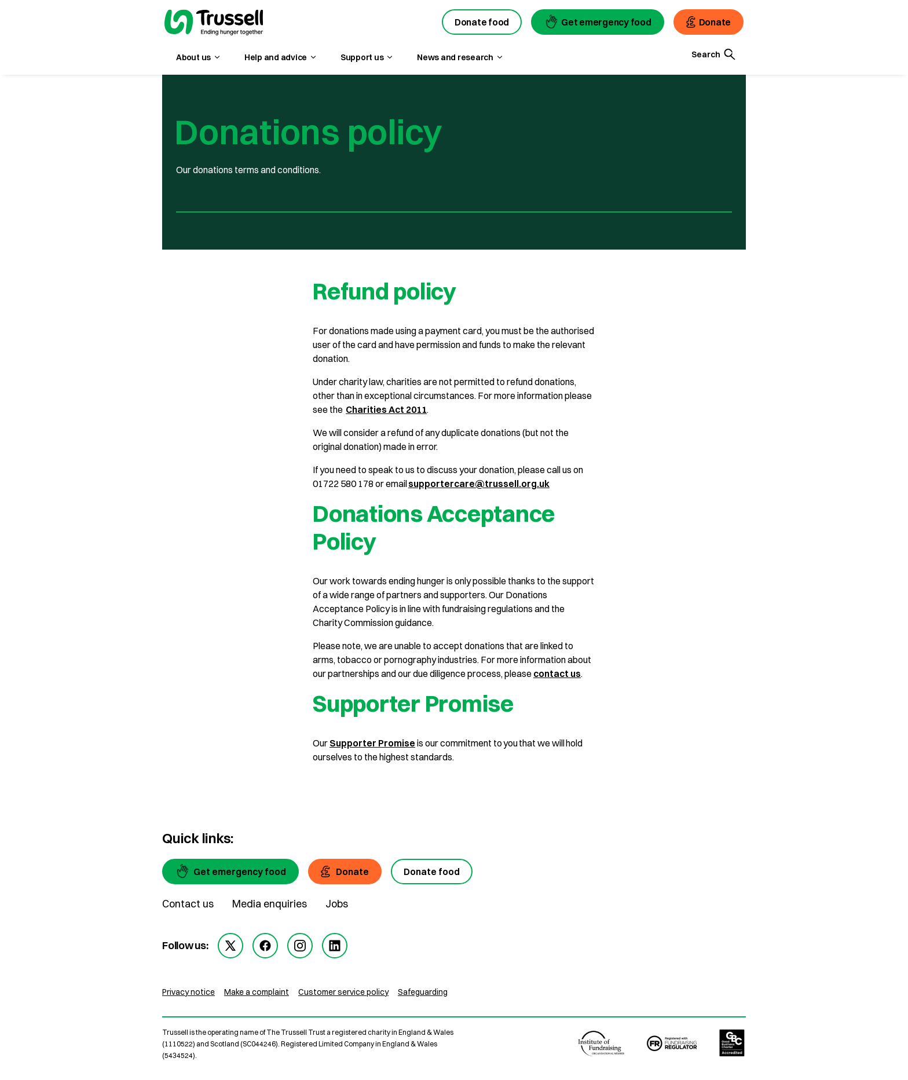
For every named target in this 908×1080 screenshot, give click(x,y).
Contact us (188, 903)
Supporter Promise (372, 743)
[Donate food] (432, 871)
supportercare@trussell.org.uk (479, 483)
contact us (557, 673)
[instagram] (300, 945)
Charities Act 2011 (386, 409)
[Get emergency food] (230, 871)
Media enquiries (269, 903)
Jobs (336, 903)
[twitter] (230, 945)
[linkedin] (334, 945)
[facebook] (265, 945)
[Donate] (345, 871)
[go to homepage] (213, 23)
